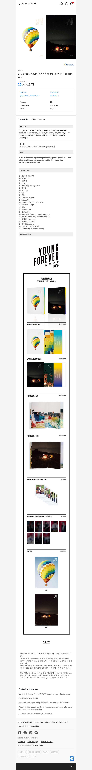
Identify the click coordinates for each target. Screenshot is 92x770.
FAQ (42, 722)
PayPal (45, 752)
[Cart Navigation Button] (71, 3)
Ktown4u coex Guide (25, 722)
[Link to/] (66, 3)
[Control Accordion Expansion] (46, 738)
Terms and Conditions (58, 722)
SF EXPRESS (23, 756)
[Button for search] (61, 3)
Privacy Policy (34, 726)
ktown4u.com (38, 745)
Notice (36, 722)
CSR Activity (22, 726)
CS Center (21, 742)
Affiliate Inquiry (33, 742)
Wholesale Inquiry (47, 742)
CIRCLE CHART (34, 752)
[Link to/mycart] (71, 3)
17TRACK (54, 752)
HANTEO (22, 752)
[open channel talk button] (72, 758)
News (47, 722)
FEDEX (33, 756)
